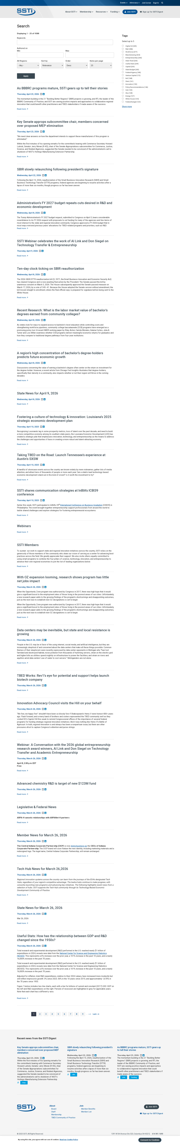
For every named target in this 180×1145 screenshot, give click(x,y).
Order (68, 61)
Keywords (21, 38)
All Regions (22, 61)
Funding (115, 12)
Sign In (156, 3)
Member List (86, 1112)
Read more (22, 109)
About (52, 1106)
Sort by (44, 61)
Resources (102, 12)
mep (24, 1083)
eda (123, 1077)
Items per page (96, 61)
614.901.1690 (157, 1134)
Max (67, 51)
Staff (53, 1112)
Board (53, 1109)
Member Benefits (88, 1109)
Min (18, 51)
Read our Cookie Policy (69, 1140)
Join (81, 1106)
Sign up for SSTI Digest (153, 12)
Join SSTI (131, 12)
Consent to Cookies (149, 1140)
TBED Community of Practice (63, 1117)
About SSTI (71, 12)
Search (162, 3)
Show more (127, 106)
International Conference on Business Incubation (81, 505)
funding (134, 1077)
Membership (86, 12)
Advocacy (135, 3)
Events (124, 3)
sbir (73, 1074)
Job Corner (146, 3)
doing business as (79, 846)
